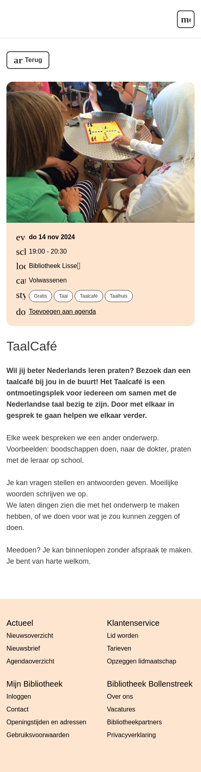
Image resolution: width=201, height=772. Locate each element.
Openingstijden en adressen (46, 722)
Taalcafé (89, 296)
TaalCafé (31, 346)
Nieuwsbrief (23, 648)
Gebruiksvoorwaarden (37, 735)
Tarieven (119, 648)
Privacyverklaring (131, 735)
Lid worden (122, 635)
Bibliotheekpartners (134, 722)
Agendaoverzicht (30, 661)
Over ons (120, 696)
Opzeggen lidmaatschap (142, 661)
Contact (17, 709)
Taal (63, 296)
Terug (33, 59)
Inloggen (18, 696)
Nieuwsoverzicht (29, 635)
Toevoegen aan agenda (62, 311)
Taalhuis (119, 296)
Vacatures (121, 709)
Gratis (40, 296)
